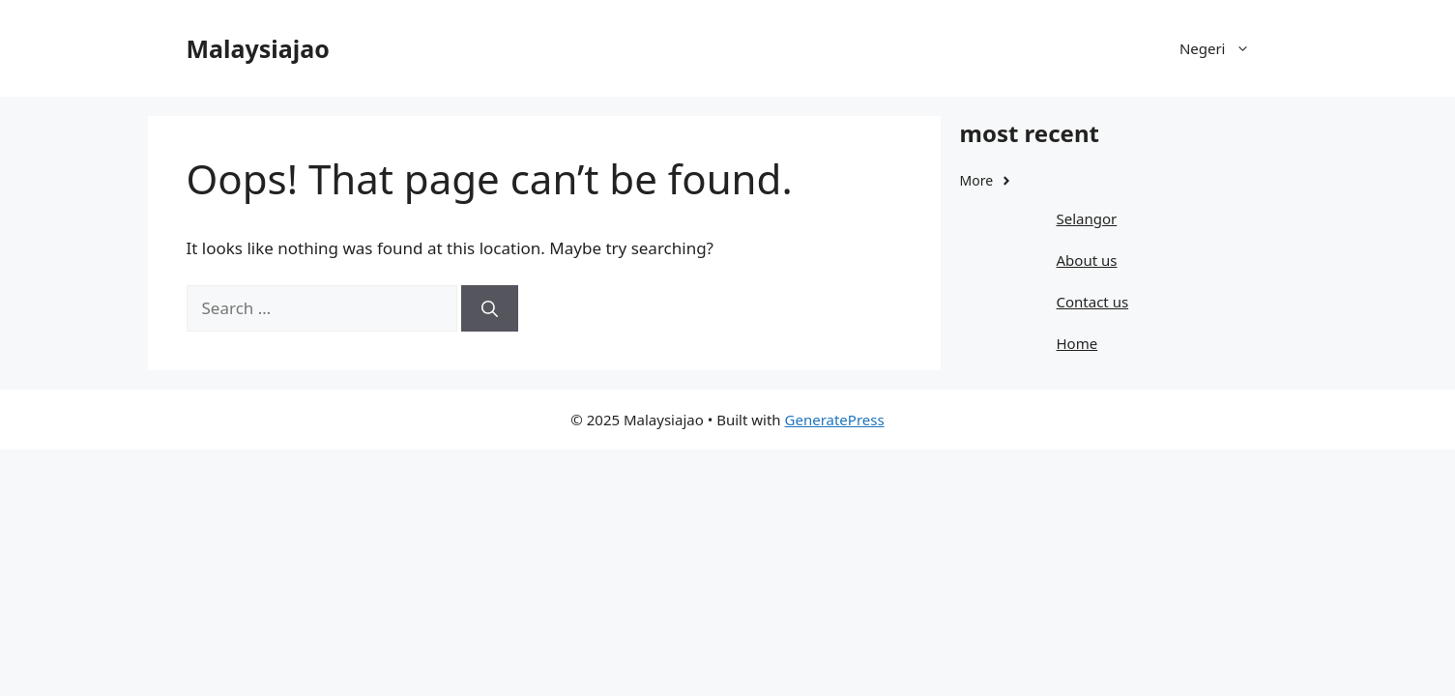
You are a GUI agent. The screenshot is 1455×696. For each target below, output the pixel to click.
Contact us (1093, 301)
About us (1087, 260)
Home (1077, 343)
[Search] (489, 308)
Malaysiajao (258, 48)
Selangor (1087, 218)
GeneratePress (835, 419)
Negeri (1224, 48)
